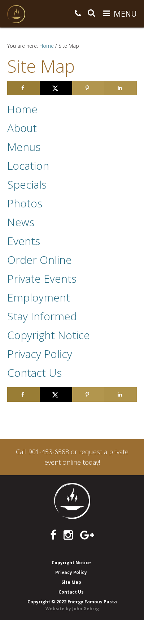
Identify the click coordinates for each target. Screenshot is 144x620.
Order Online (39, 259)
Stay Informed (42, 316)
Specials (27, 184)
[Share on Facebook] (23, 88)
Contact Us (34, 372)
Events (23, 240)
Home (22, 109)
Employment (38, 297)
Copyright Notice (48, 335)
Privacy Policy (39, 353)
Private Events (42, 278)
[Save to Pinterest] (88, 88)
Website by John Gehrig (72, 609)
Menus (23, 146)
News (20, 222)
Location (28, 165)
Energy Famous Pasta (16, 14)
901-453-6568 (49, 451)
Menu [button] (125, 13)
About (22, 128)
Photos (24, 203)
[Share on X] (56, 88)
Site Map (71, 582)
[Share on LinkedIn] (120, 88)
